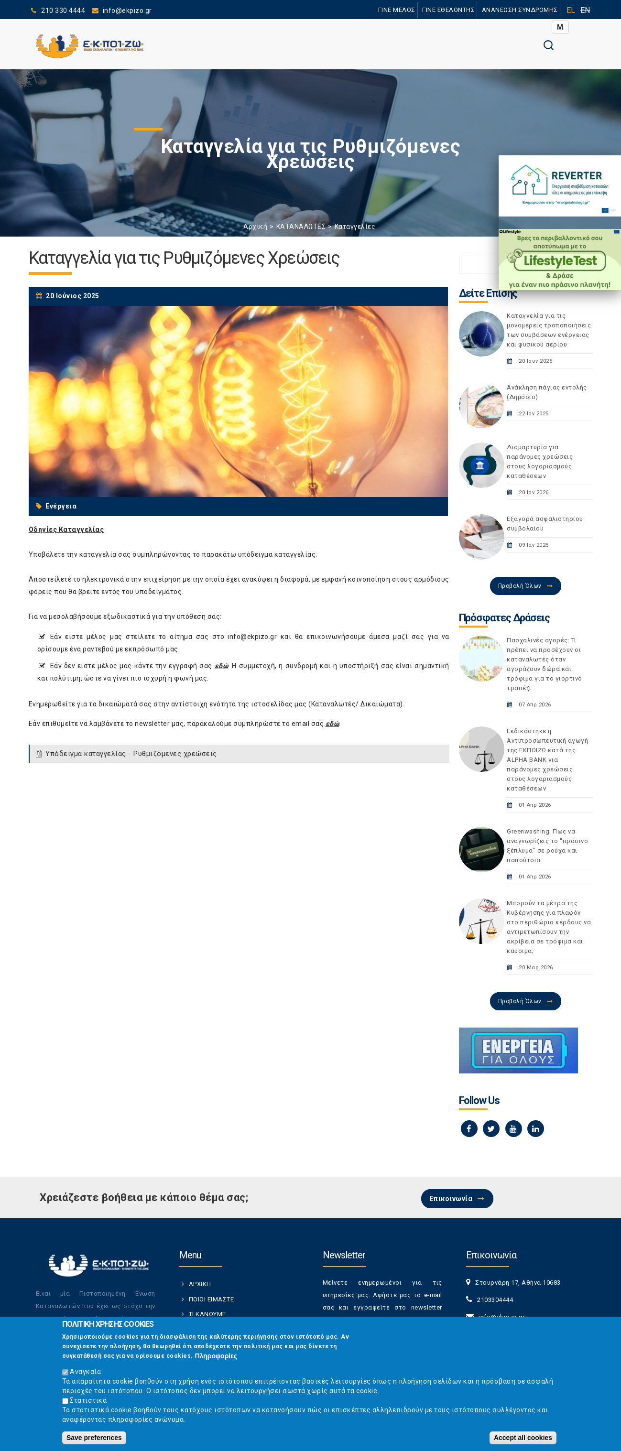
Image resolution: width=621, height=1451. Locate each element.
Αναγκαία (85, 1373)
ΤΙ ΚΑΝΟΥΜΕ (207, 1314)
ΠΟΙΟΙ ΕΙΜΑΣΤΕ (211, 1299)
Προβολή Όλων (520, 586)
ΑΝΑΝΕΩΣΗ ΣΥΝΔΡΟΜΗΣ (520, 9)
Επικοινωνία (451, 1198)
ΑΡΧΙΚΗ (200, 1284)
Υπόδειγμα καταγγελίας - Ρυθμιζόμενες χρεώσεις (131, 753)
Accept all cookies (523, 1439)
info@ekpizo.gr (252, 636)
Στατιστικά (88, 1402)
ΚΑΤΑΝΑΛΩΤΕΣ (301, 226)
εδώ (222, 666)
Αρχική (255, 226)
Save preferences (94, 1439)
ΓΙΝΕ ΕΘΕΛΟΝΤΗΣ (448, 9)
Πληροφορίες (216, 1358)
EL (571, 10)
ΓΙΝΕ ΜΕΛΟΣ (396, 9)
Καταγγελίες (355, 226)
